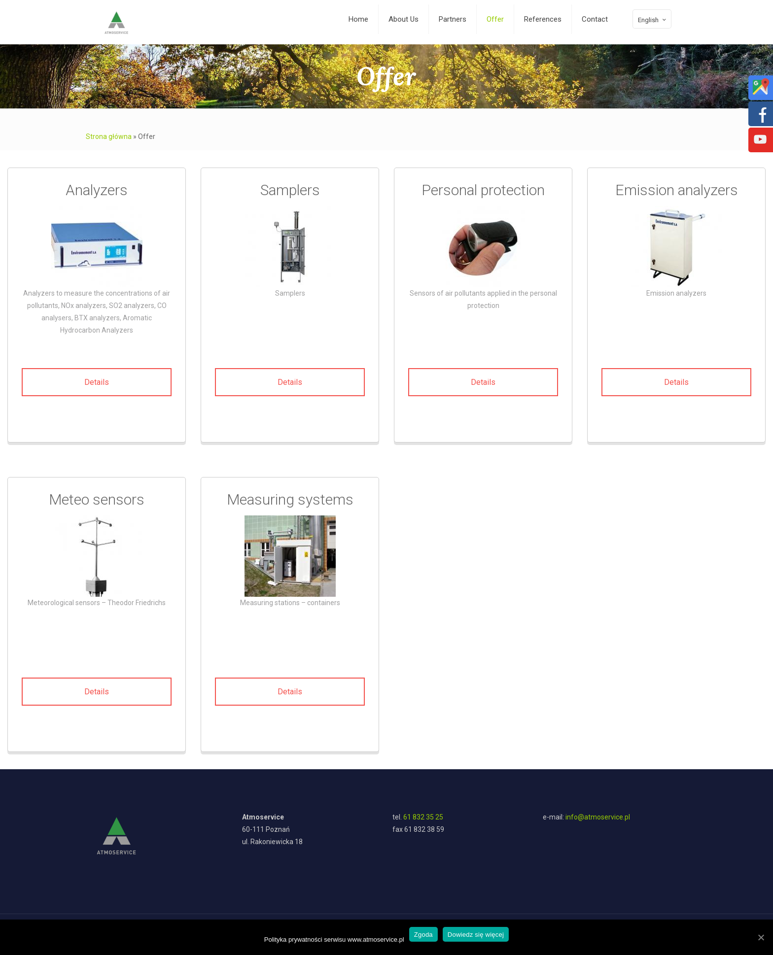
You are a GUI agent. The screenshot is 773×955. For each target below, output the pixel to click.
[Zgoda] (761, 937)
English (653, 20)
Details (96, 382)
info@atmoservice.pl (597, 817)
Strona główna (109, 136)
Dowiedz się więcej (476, 934)
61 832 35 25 (423, 817)
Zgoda (423, 934)
